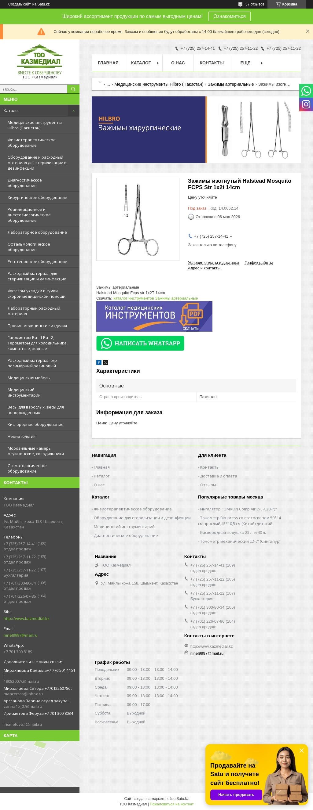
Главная (108, 62)
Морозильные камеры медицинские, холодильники (36, 450)
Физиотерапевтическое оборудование (32, 142)
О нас (178, 62)
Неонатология (21, 436)
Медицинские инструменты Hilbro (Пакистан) (35, 125)
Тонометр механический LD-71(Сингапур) (240, 541)
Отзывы (208, 485)
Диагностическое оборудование (25, 182)
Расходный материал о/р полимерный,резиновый (32, 363)
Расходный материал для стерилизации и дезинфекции (37, 276)
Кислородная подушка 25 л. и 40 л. (233, 532)
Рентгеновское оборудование (37, 261)
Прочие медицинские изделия (37, 325)
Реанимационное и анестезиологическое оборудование (29, 215)
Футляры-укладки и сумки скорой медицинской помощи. (37, 293)
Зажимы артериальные (231, 84)
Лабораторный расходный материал (34, 310)
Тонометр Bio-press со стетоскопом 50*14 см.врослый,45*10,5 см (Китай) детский (239, 520)
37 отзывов (254, 4)
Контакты (211, 62)
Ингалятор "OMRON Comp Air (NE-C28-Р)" (238, 509)
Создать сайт (19, 4)
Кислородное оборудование (36, 424)
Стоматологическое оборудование (27, 468)
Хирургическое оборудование (37, 197)
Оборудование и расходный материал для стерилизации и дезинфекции (37, 162)
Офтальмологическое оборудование (29, 246)
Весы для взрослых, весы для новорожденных (36, 409)
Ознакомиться (229, 16)
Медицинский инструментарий (24, 392)
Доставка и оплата (218, 476)
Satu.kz (182, 799)
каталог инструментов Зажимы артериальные (155, 298)
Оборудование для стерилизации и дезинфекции (142, 517)
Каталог (11, 110)
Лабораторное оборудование (37, 232)
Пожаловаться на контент (171, 804)
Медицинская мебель (29, 377)
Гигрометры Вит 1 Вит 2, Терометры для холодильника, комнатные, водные (38, 343)
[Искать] (73, 89)
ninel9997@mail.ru (21, 635)
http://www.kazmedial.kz (27, 618)
